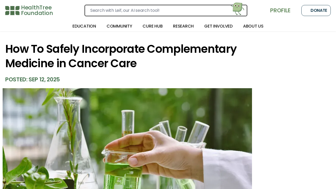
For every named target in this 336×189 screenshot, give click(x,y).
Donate (316, 10)
